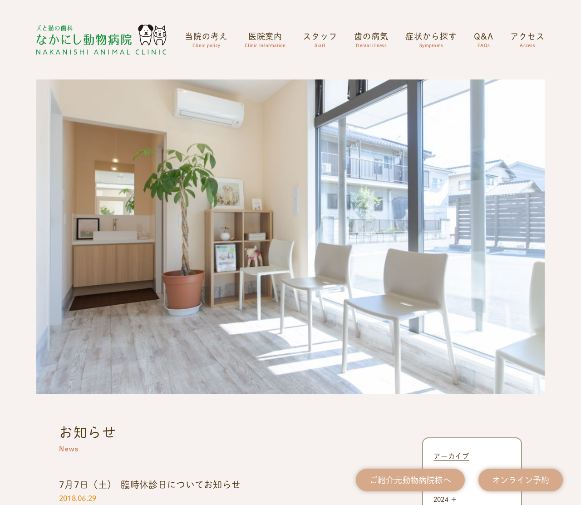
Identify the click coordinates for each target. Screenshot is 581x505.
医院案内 (265, 39)
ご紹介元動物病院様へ (410, 479)
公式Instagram (83, 423)
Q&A (483, 39)
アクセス (527, 39)
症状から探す (431, 39)
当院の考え (206, 39)
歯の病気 (371, 39)
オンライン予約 (520, 479)
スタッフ (320, 39)
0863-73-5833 (290, 405)
